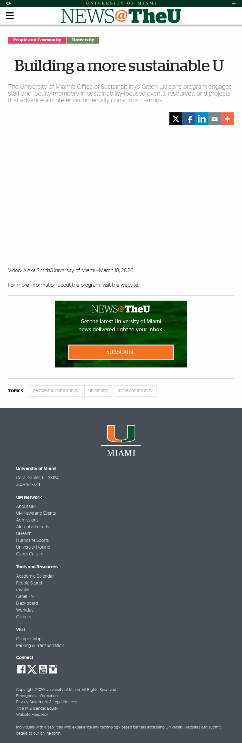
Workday (25, 610)
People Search (30, 583)
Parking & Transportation (40, 646)
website (129, 285)
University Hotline (33, 547)
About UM (25, 506)
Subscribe (120, 352)
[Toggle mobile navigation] (10, 16)
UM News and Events (36, 513)
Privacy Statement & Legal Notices (46, 702)
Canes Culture (29, 554)
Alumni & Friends (32, 527)
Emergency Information (37, 696)
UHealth (24, 533)
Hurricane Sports (32, 540)
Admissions (27, 520)
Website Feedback (32, 715)
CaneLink (25, 596)
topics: (16, 391)
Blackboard (27, 603)
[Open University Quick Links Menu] (234, 3)
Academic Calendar (35, 576)
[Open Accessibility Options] (8, 3)
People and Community (37, 40)
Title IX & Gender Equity (37, 709)
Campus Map (29, 639)
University (83, 40)
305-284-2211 (28, 484)
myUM (22, 590)
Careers (23, 617)
